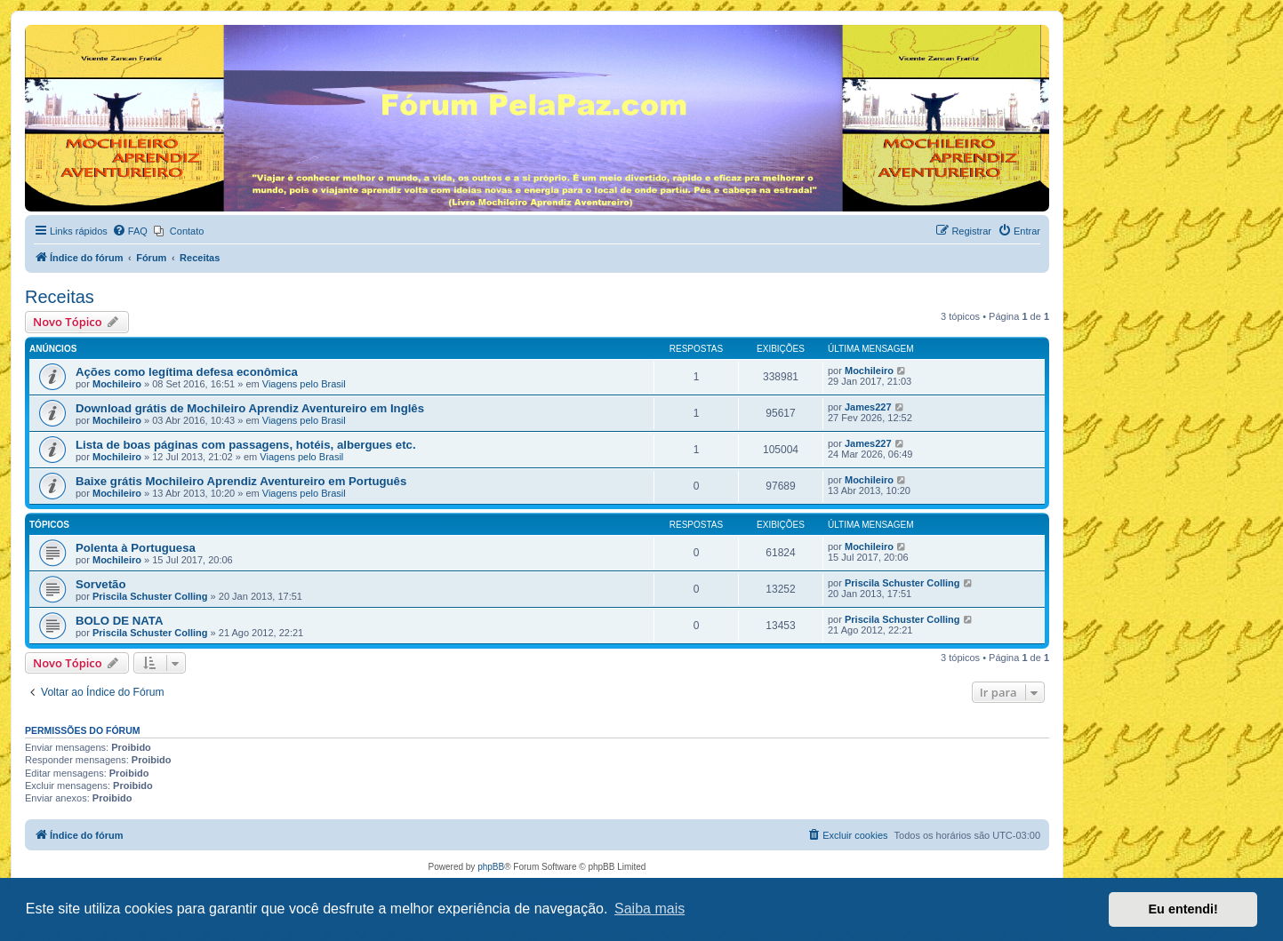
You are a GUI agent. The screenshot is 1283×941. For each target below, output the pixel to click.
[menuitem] (130, 231)
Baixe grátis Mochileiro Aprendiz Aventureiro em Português (241, 481)
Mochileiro (116, 384)
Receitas (59, 297)
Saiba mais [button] (649, 908)
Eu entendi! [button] (1183, 909)
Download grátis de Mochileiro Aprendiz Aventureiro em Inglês (250, 408)
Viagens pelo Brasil (304, 384)
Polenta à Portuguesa (136, 547)
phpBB (490, 867)
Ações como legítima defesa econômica (187, 372)
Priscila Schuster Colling (150, 596)
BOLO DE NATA (119, 620)
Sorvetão (100, 584)
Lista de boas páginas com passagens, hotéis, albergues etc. (246, 444)
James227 (868, 407)
